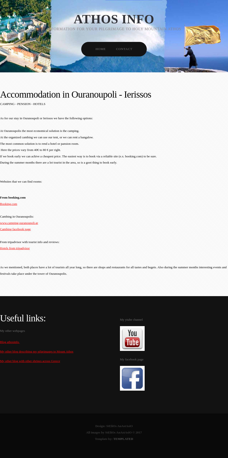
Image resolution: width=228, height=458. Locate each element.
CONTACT (124, 49)
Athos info (114, 19)
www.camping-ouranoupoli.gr (19, 223)
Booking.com (8, 204)
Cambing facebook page (15, 229)
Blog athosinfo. (9, 342)
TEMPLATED (123, 439)
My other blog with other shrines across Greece (30, 361)
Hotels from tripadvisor (15, 248)
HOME (100, 49)
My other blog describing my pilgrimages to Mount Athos (36, 351)
